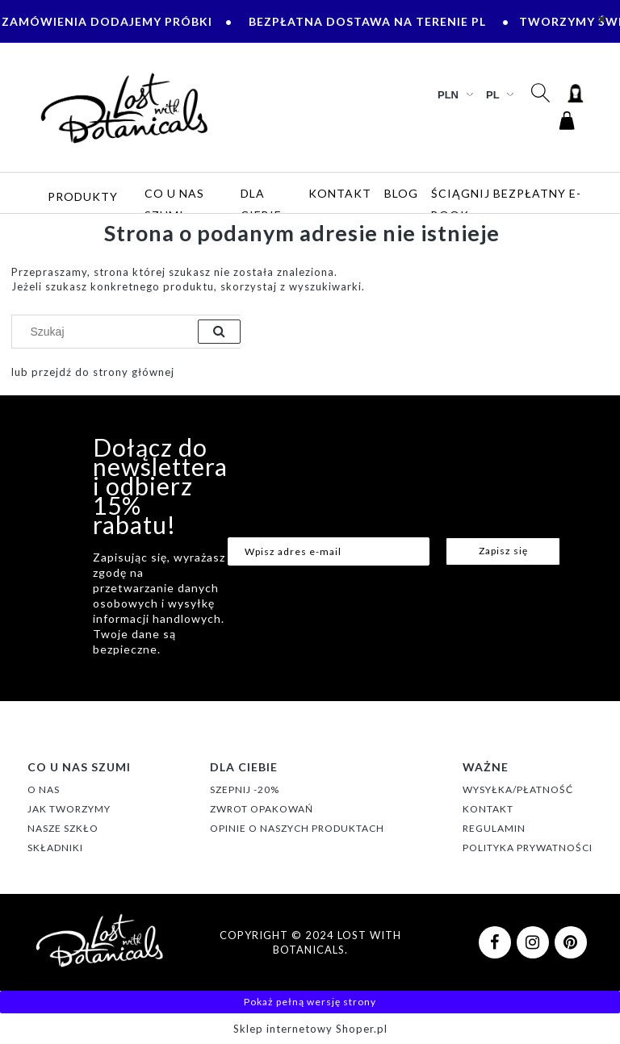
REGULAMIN (494, 828)
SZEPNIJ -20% (244, 789)
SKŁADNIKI (55, 847)
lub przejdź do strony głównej (92, 371)
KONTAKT (488, 809)
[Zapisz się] (503, 551)
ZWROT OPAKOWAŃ (261, 809)
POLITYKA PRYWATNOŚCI (528, 847)
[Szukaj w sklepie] (109, 331)
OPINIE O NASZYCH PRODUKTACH (297, 828)
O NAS (43, 789)
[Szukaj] (219, 331)
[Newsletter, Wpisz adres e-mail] (328, 551)
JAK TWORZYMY (69, 809)
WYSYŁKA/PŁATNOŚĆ (518, 789)
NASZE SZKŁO (62, 828)
